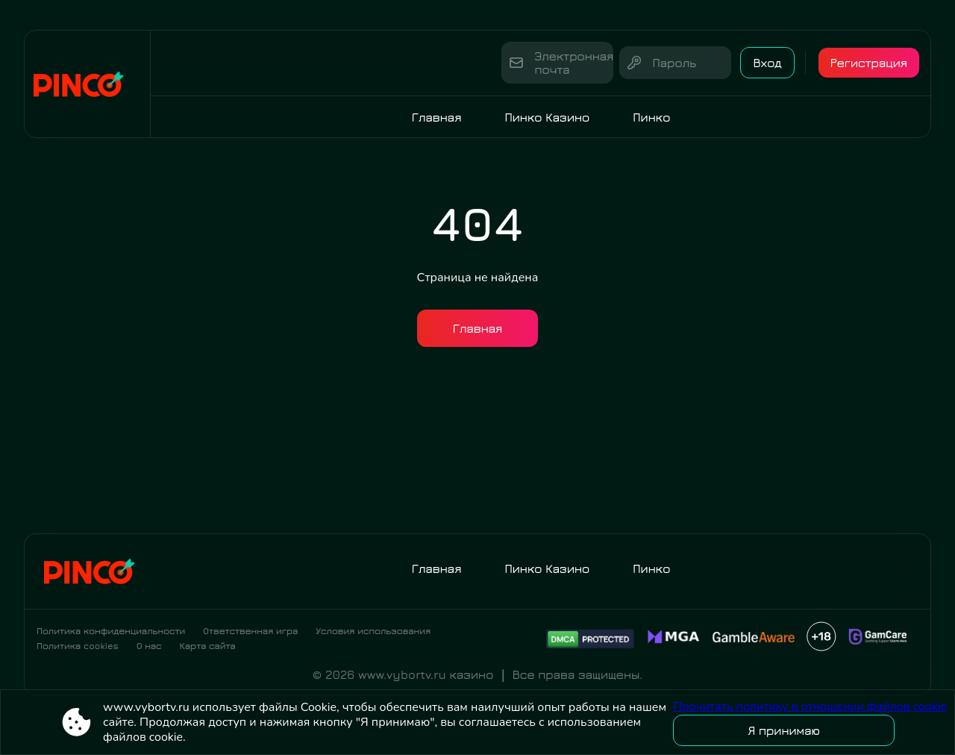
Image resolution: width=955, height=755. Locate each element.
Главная (437, 117)
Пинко (651, 117)
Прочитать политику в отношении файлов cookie (810, 706)
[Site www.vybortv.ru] (87, 84)
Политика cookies (78, 645)
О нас (149, 645)
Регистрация (868, 62)
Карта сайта (208, 645)
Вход (767, 62)
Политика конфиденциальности (111, 630)
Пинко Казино (546, 117)
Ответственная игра (250, 630)
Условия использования (373, 630)
